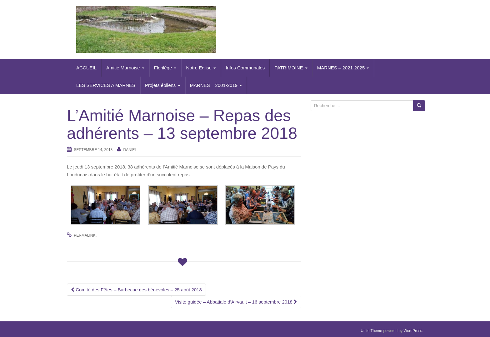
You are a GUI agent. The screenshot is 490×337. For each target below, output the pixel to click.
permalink (84, 235)
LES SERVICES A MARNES (105, 85)
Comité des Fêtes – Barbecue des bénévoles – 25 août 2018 (136, 289)
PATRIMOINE (290, 67)
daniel (130, 150)
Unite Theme (371, 331)
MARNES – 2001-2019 (216, 85)
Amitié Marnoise (125, 67)
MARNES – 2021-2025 (343, 67)
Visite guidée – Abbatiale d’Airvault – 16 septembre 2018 (236, 301)
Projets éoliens (162, 85)
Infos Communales (245, 67)
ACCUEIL (86, 67)
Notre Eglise (201, 67)
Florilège (165, 67)
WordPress (413, 331)
